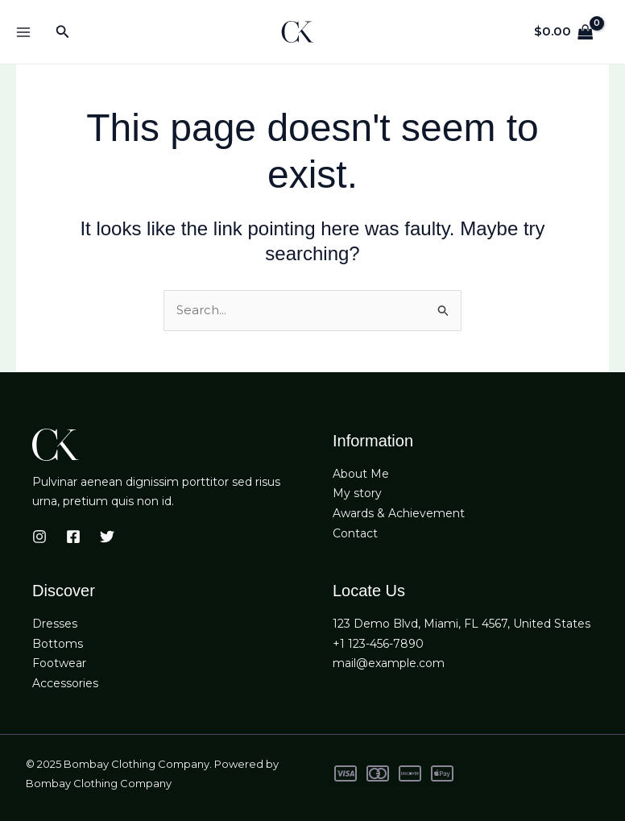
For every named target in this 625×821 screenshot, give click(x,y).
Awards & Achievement (399, 513)
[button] (63, 32)
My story (357, 493)
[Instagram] (39, 536)
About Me (361, 473)
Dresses (54, 623)
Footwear (59, 663)
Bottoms (57, 643)
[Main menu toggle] (22, 31)
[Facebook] (73, 536)
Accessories (65, 683)
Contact (355, 533)
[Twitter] (107, 536)
